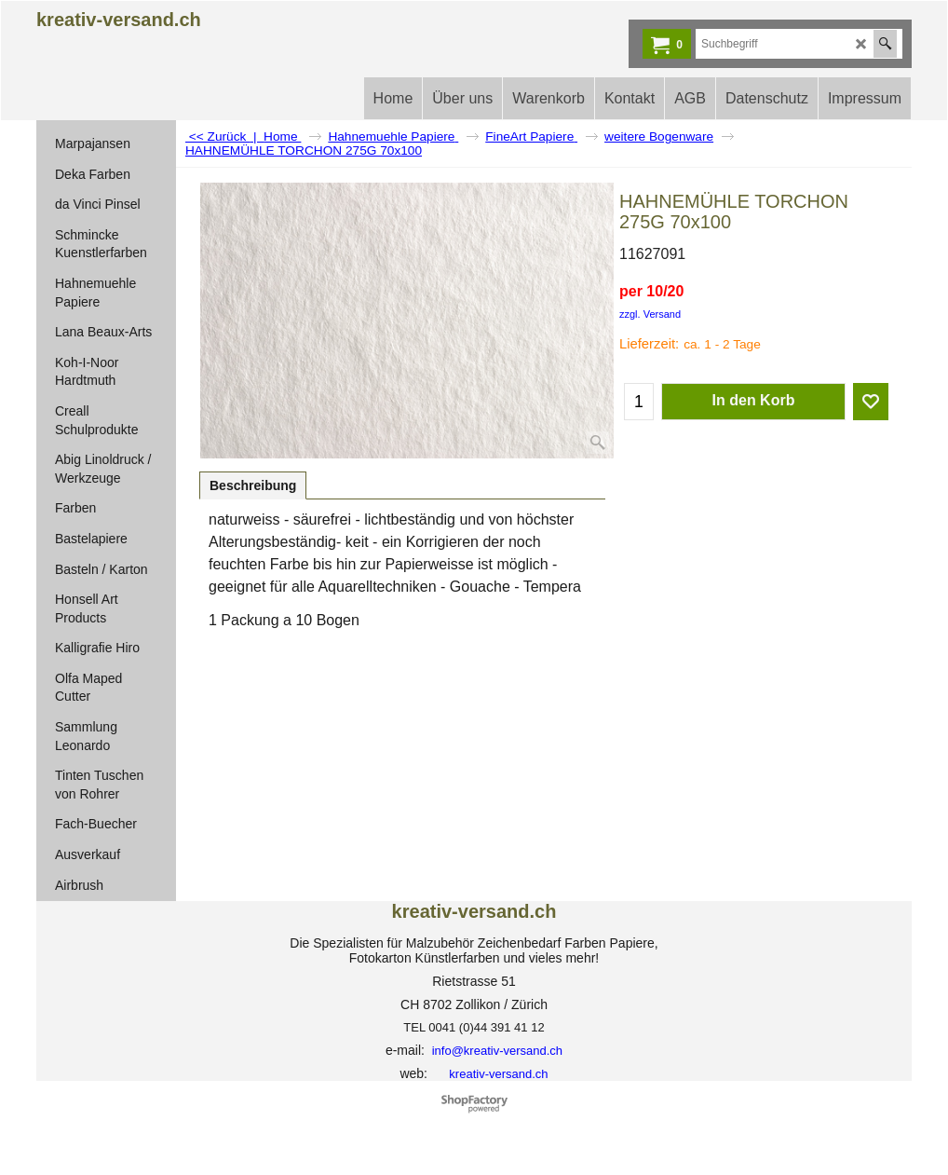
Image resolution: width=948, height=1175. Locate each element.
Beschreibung (253, 485)
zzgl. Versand (650, 314)
